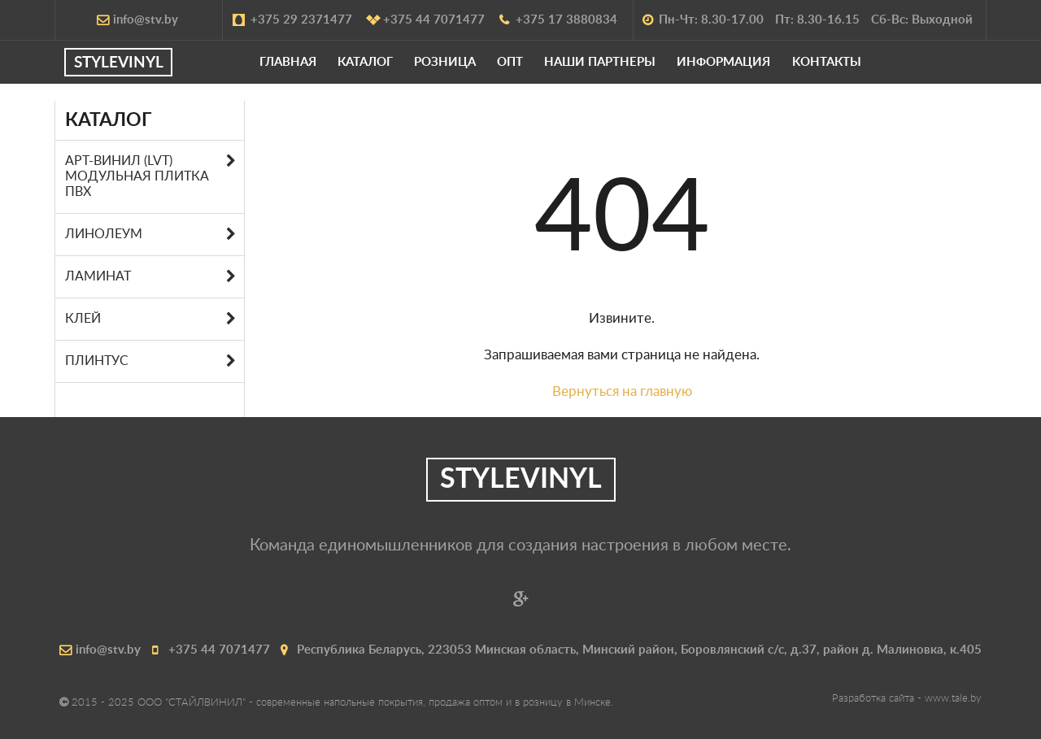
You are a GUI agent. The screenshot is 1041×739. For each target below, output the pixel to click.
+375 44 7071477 (426, 20)
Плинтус (96, 360)
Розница (472, 70)
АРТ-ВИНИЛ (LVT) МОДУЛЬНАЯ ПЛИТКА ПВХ (137, 176)
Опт (537, 70)
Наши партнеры (627, 70)
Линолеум (103, 234)
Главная (314, 70)
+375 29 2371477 (293, 20)
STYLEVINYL (146, 70)
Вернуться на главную (622, 391)
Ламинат (98, 276)
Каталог (392, 70)
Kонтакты (853, 70)
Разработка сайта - (907, 698)
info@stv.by (137, 20)
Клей (83, 318)
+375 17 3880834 (558, 20)
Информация (751, 70)
